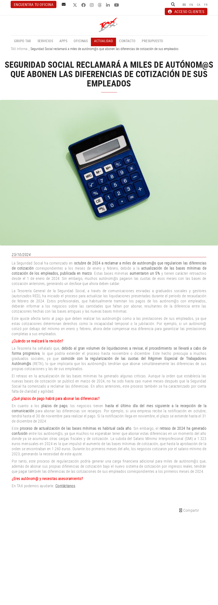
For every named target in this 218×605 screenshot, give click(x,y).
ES (184, 5)
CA (199, 5)
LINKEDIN (108, 5)
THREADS (100, 5)
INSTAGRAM (92, 5)
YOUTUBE (117, 5)
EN (191, 5)
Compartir (189, 510)
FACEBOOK (84, 5)
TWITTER (75, 5)
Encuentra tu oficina (33, 4)
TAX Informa (19, 48)
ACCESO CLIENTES (186, 11)
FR (205, 5)
